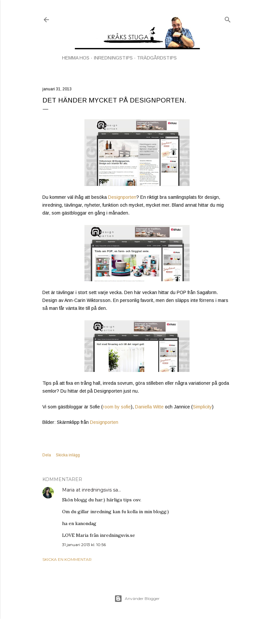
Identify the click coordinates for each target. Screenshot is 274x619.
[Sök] (228, 18)
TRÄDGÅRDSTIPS (157, 57)
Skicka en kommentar (67, 559)
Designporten (122, 197)
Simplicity (202, 406)
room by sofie (117, 406)
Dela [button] (46, 455)
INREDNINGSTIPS (113, 57)
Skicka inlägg (68, 455)
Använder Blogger (137, 599)
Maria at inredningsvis (87, 490)
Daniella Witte (149, 406)
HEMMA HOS (75, 57)
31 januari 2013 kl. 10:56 (84, 544)
